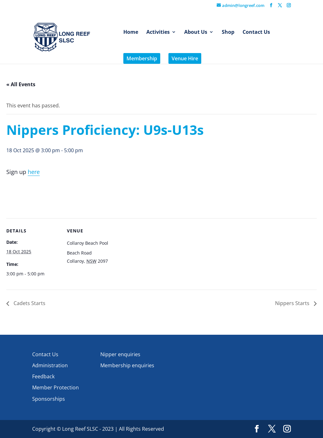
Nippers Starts (293, 303)
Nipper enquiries (120, 354)
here (34, 172)
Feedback (43, 376)
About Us (195, 32)
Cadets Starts (28, 303)
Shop (228, 32)
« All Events (20, 84)
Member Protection (55, 387)
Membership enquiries (127, 365)
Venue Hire (185, 58)
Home (130, 32)
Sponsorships (48, 398)
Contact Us (256, 32)
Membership (141, 58)
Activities (158, 32)
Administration (50, 365)
